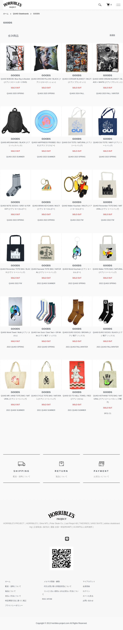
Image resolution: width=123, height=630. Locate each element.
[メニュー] (118, 5)
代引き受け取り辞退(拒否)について (56, 586)
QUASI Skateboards (22, 14)
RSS (44, 596)
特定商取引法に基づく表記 (13, 601)
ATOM (49, 596)
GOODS (39, 14)
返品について (8, 591)
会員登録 (84, 586)
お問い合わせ (86, 601)
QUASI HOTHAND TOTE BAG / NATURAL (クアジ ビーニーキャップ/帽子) (107, 399)
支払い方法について (11, 596)
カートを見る (86, 596)
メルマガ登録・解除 (50, 581)
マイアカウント (87, 581)
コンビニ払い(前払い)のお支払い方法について (60, 591)
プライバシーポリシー (12, 605)
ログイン (84, 591)
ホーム (6, 14)
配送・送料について (11, 586)
